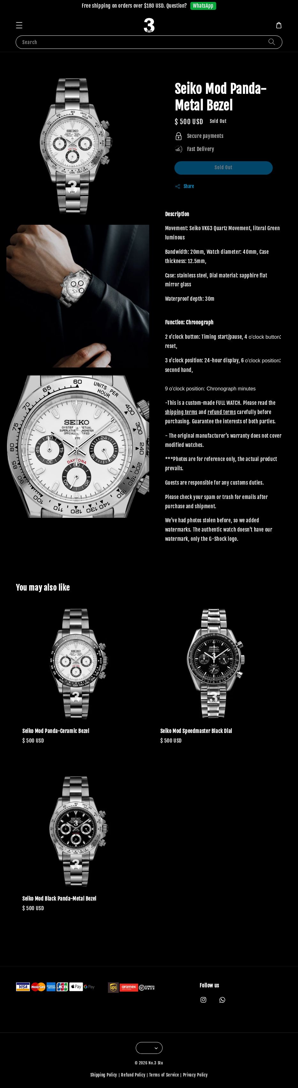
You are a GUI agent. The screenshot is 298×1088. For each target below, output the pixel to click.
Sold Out (224, 167)
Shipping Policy (104, 1074)
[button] (19, 25)
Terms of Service (164, 1074)
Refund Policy (133, 1074)
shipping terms (181, 412)
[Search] (272, 42)
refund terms (222, 412)
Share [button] (184, 186)
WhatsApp (203, 6)
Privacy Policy (195, 1074)
